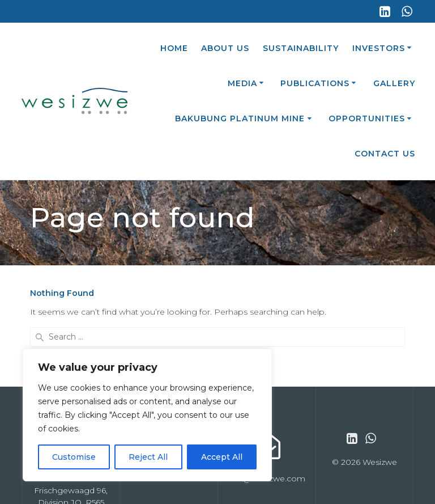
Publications (314, 83)
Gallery (394, 83)
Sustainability (301, 48)
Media (242, 83)
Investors (378, 48)
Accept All (221, 457)
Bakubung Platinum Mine (240, 118)
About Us (225, 48)
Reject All (148, 457)
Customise (74, 457)
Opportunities (367, 118)
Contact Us (385, 154)
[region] (147, 415)
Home (174, 48)
